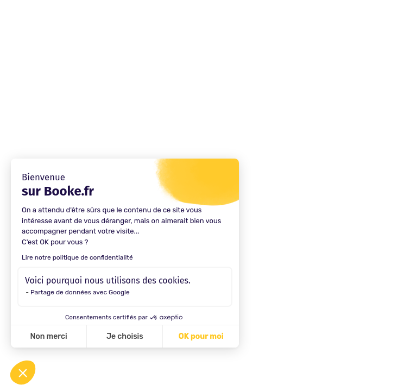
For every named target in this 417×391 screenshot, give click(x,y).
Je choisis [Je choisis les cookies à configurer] (124, 336)
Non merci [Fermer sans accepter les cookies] (48, 336)
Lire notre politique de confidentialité (77, 257)
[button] (23, 373)
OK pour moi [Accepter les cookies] (201, 336)
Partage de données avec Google (80, 292)
